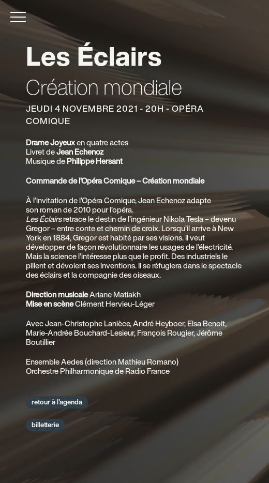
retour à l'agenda (57, 402)
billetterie (45, 425)
